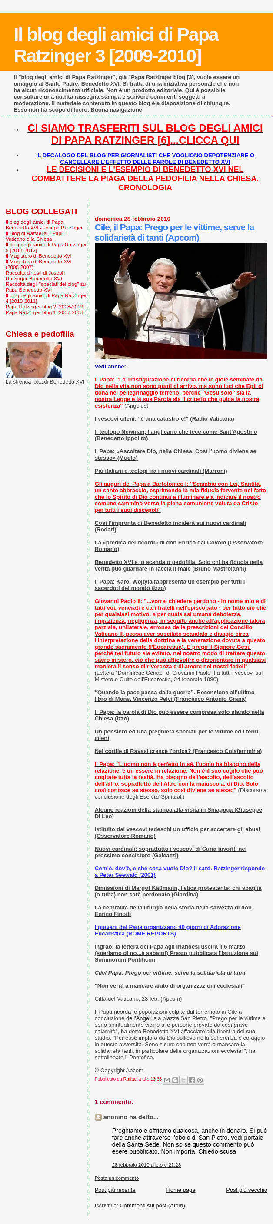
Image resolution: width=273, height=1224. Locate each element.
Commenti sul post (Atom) (152, 1205)
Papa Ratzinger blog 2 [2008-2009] (45, 306)
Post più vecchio (246, 1190)
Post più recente (115, 1190)
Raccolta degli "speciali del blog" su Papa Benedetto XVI (46, 286)
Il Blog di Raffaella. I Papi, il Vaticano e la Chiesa (36, 236)
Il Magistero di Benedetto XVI (39, 256)
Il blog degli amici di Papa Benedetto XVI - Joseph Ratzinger (44, 224)
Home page (180, 1190)
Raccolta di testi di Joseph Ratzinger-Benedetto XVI (35, 275)
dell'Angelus (142, 1018)
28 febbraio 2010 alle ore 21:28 (146, 1165)
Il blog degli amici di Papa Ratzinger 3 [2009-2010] (115, 45)
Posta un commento (117, 1178)
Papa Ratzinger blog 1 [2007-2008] (45, 312)
